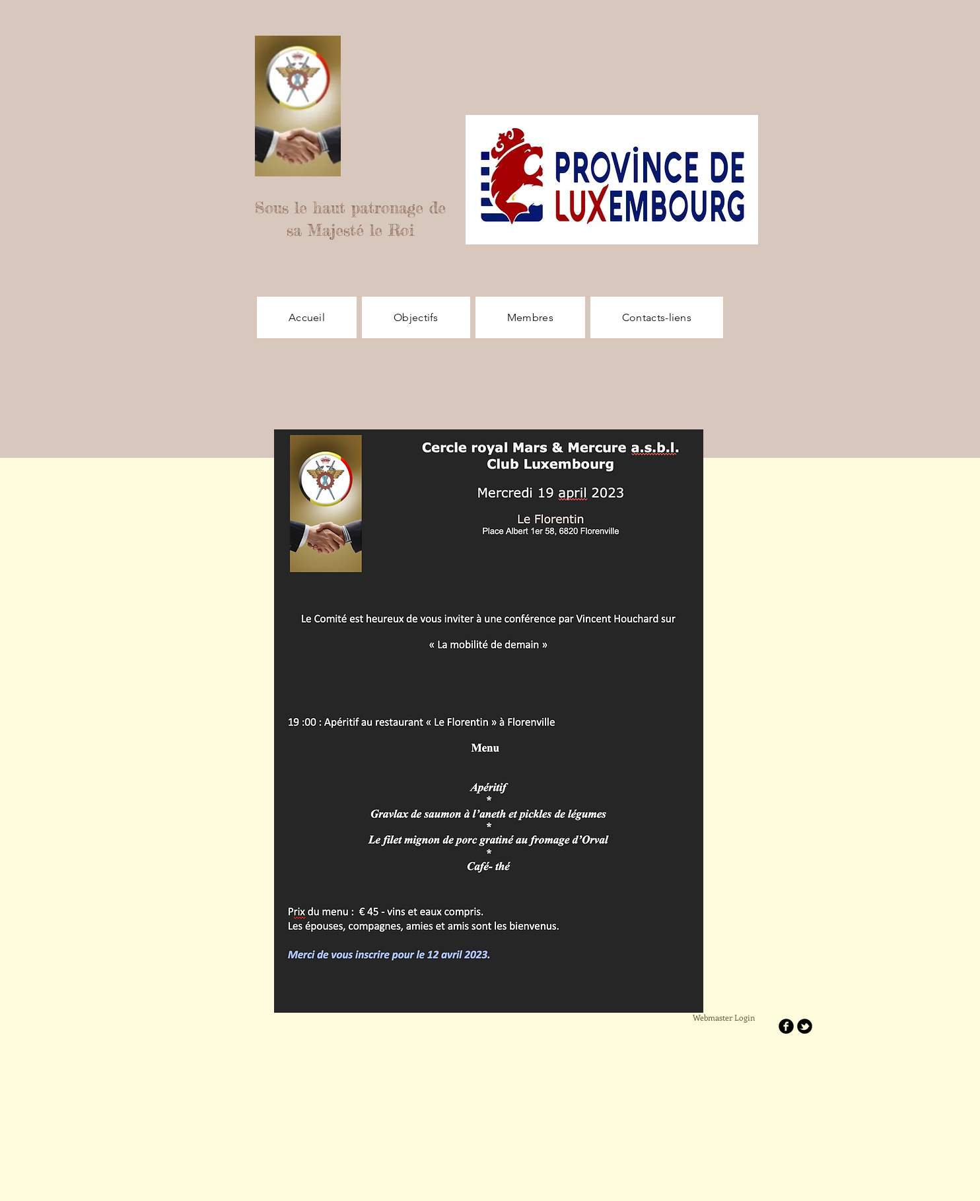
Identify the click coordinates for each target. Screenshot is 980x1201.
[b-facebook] (786, 1026)
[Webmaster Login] (723, 1018)
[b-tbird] (804, 1026)
